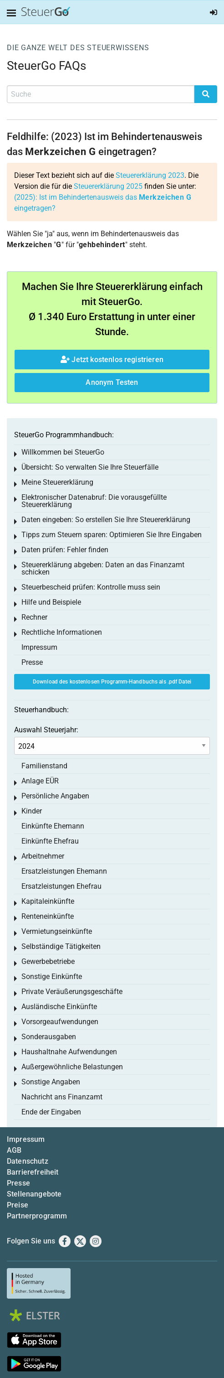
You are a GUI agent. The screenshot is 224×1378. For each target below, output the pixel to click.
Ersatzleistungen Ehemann (64, 871)
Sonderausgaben (48, 1036)
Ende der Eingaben (51, 1112)
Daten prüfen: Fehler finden (64, 549)
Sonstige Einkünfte (51, 976)
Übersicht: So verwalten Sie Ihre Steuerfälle (89, 467)
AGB (14, 1150)
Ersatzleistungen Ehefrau (61, 886)
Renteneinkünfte (47, 916)
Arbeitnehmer (42, 856)
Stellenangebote (34, 1194)
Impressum (39, 647)
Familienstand (44, 766)
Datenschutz (27, 1161)
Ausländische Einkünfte (59, 1006)
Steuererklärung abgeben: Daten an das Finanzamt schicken (102, 568)
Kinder (31, 811)
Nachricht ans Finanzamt (61, 1097)
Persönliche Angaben (55, 796)
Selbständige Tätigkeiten (61, 946)
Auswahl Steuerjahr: (46, 729)
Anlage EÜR (40, 781)
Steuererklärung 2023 (150, 175)
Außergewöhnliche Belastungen (72, 1066)
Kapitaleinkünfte (47, 901)
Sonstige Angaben (50, 1082)
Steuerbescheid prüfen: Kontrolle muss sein (90, 587)
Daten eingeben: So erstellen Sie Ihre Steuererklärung (105, 519)
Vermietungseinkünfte (56, 931)
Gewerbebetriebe (48, 961)
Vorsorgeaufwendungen (59, 1021)
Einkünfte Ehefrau (50, 841)
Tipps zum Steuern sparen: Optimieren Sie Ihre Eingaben (111, 534)
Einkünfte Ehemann (52, 826)
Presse (32, 662)
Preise (17, 1205)
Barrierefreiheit (33, 1172)
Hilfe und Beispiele (51, 602)
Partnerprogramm (37, 1216)
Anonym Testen (112, 382)
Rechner (34, 617)
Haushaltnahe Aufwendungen (69, 1051)
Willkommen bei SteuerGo (62, 452)
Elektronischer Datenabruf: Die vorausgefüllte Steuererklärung (94, 501)
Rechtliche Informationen (61, 632)
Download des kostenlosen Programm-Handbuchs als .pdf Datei (112, 682)
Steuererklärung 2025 (108, 186)
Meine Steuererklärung (57, 482)
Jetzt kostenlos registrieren (112, 359)
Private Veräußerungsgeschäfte (71, 991)
